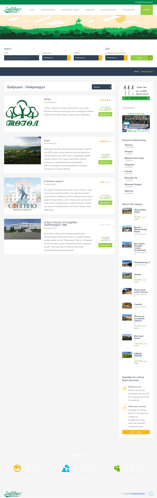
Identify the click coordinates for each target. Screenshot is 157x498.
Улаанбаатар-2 (142, 262)
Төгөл (47, 99)
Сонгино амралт (54, 181)
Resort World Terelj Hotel (140, 229)
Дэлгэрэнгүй (105, 114)
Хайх (139, 57)
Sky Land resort (138, 337)
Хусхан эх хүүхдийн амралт (139, 318)
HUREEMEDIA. (138, 493)
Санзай (138, 304)
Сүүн (47, 140)
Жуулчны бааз (108, 10)
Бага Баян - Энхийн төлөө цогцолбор (140, 246)
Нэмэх (147, 10)
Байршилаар (48, 10)
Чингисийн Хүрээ (140, 210)
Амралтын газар (70, 10)
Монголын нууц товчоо (140, 290)
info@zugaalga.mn (144, 2)
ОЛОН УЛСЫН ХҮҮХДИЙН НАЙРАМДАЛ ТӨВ (60, 223)
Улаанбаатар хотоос (115, 53)
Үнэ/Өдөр (140, 216)
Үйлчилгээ (128, 10)
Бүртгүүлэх (136, 432)
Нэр (6, 53)
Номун (137, 274)
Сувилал (89, 10)
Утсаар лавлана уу (105, 156)
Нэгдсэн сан (134, 386)
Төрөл (77, 53)
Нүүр (32, 10)
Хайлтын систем (137, 406)
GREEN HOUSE (138, 354)
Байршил (46, 53)
